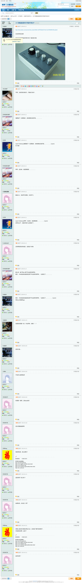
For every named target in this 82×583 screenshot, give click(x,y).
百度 (36, 86)
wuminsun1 (6, 243)
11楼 (16, 345)
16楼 (16, 474)
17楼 (16, 499)
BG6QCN (5, 397)
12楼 (16, 371)
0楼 (16, 26)
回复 (71, 18)
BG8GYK (5, 422)
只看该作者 (76, 89)
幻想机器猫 (6, 191)
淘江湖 (21, 86)
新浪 (23, 86)
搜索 (36, 13)
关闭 (21, 39)
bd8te (4, 371)
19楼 (16, 552)
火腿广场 (13, 10)
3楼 (16, 140)
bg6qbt (5, 26)
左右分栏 (3, 1)
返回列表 (4, 18)
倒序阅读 (77, 26)
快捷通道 (77, 10)
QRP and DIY (14, 16)
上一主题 (72, 23)
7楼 (16, 243)
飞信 (42, 86)
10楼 (16, 320)
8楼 (16, 268)
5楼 (16, 191)
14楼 (16, 422)
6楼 (16, 217)
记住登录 (73, 4)
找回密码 (78, 4)
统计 (7, 1)
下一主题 (74, 23)
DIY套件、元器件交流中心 (24, 16)
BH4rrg (5, 448)
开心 (29, 86)
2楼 (16, 114)
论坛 (3, 10)
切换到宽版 (78, 1)
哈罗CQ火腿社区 (5, 16)
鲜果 (38, 86)
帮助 (10, 1)
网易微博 (35, 86)
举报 (78, 83)
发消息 (10, 44)
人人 (31, 86)
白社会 (40, 86)
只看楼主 (71, 26)
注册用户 (4, 102)
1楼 (16, 89)
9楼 (16, 294)
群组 (8, 10)
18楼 (16, 525)
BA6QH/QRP (6, 114)
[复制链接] (37, 23)
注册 (78, 6)
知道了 (19, 41)
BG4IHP (5, 89)
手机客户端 (21, 10)
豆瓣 (33, 86)
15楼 (16, 448)
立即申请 (14, 41)
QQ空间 (27, 86)
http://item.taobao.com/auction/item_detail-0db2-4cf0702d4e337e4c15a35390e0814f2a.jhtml (36, 29)
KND (4, 140)
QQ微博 (25, 86)
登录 (72, 6)
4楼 (16, 166)
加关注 (5, 44)
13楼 (16, 397)
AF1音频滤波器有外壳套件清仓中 (41, 16)
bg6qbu (5, 320)
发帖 (78, 18)
